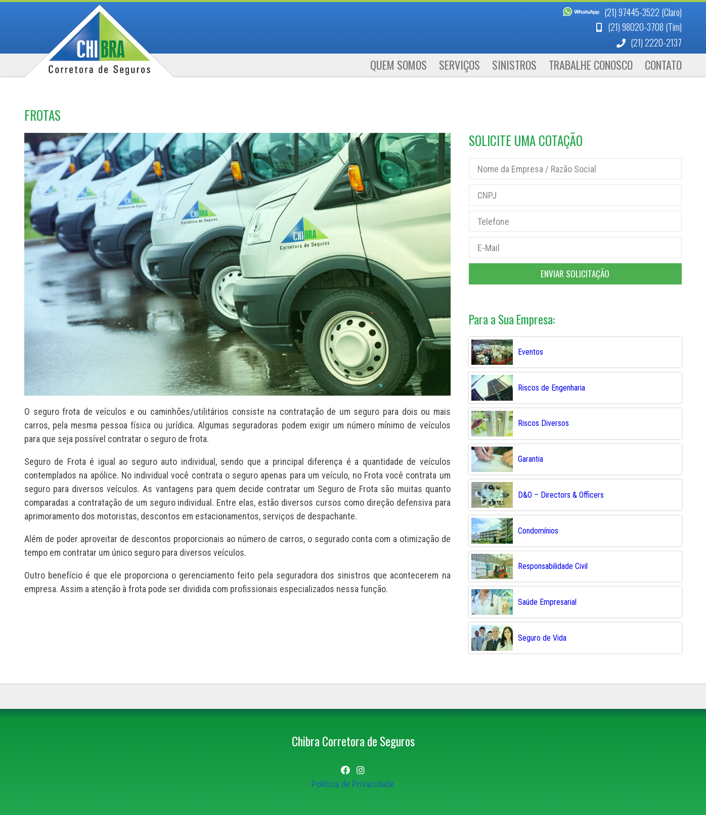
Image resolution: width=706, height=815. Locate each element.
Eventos (530, 352)
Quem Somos (398, 65)
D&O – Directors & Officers (561, 495)
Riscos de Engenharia (551, 388)
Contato (663, 65)
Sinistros (514, 65)
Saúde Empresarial (547, 602)
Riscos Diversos (543, 423)
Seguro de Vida (542, 638)
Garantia (530, 459)
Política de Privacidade (353, 784)
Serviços (459, 65)
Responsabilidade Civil (553, 566)
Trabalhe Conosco (591, 65)
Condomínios (538, 531)
